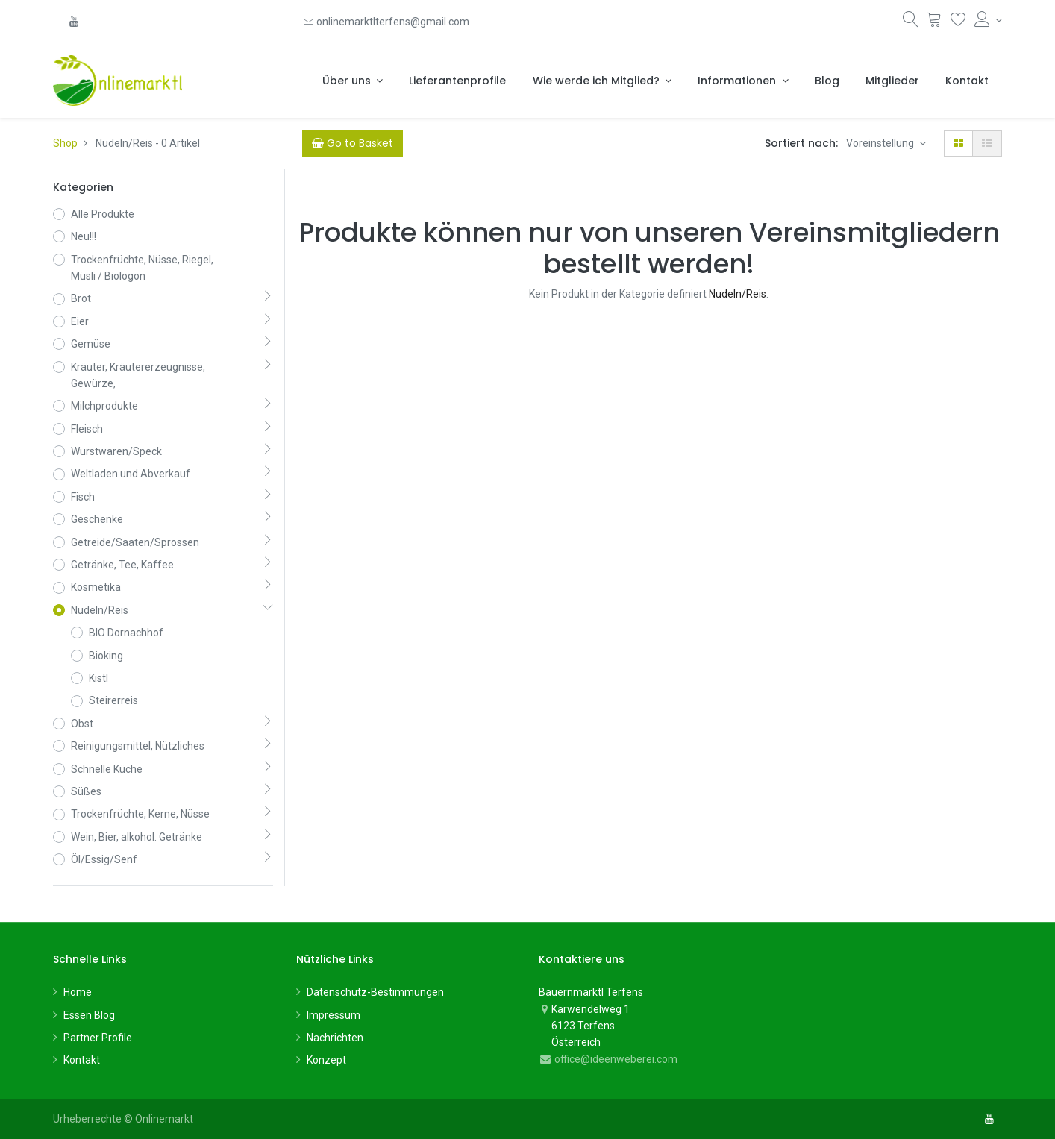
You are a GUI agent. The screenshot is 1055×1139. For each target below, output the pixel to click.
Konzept (326, 1060)
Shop (65, 143)
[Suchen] (910, 22)
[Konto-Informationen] (988, 20)
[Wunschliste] (958, 22)
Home (77, 992)
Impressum (333, 1015)
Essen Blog (89, 1015)
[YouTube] (73, 22)
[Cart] (352, 143)
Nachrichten (335, 1038)
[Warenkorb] (934, 22)
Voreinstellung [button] (881, 143)
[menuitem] (457, 80)
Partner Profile (97, 1038)
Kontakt (81, 1060)
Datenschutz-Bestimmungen (375, 992)
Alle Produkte (102, 214)
